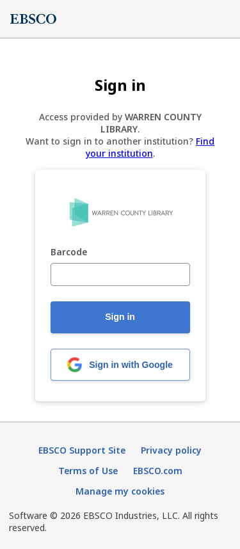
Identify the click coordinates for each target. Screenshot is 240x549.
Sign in (120, 317)
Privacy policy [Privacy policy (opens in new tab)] (171, 450)
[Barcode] (120, 274)
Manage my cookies (120, 491)
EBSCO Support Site (81, 450)
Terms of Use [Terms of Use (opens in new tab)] (88, 471)
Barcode (69, 252)
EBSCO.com (157, 471)
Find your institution (150, 147)
